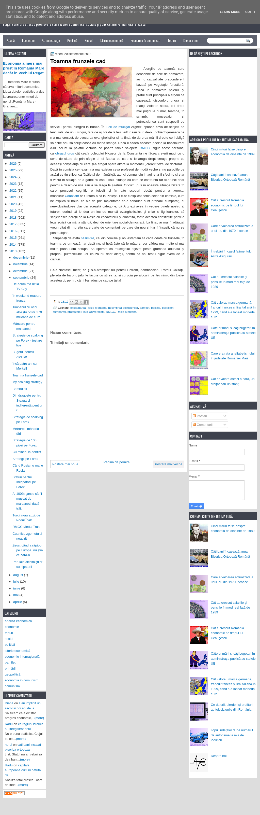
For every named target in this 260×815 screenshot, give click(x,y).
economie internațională (22, 656)
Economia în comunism (145, 40)
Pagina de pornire (117, 462)
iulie (16, 581)
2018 (13, 217)
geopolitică (12, 674)
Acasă (11, 40)
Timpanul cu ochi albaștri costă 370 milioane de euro (27, 312)
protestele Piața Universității (86, 311)
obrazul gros (64, 153)
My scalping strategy (27, 382)
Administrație (51, 40)
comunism (12, 686)
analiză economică (18, 621)
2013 (13, 251)
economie (12, 627)
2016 (13, 231)
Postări (200, 416)
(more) (39, 718)
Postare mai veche (168, 464)
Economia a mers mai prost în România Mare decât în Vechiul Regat (23, 68)
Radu (9, 724)
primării (10, 668)
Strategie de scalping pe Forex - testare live (27, 340)
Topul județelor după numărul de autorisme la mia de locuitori (232, 735)
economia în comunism (21, 680)
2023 (13, 184)
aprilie (18, 602)
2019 (13, 211)
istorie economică (17, 651)
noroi (8, 745)
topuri (9, 633)
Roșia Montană (127, 311)
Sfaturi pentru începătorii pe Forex (24, 482)
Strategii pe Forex (25, 459)
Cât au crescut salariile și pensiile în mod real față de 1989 (230, 282)
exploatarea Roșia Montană (88, 307)
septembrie (21, 277)
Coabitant (72, 196)
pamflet (144, 307)
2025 (13, 170)
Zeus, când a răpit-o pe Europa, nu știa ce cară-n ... (27, 550)
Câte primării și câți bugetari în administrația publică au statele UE (233, 333)
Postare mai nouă (65, 464)
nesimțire (87, 238)
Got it (250, 12)
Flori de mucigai (118, 127)
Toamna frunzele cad (27, 375)
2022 (13, 190)
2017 (13, 224)
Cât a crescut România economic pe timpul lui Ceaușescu (227, 205)
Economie (28, 40)
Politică (72, 40)
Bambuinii (19, 389)
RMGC (145, 148)
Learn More (230, 12)
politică (155, 307)
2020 (13, 204)
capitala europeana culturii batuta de (23, 770)
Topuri (172, 40)
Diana (9, 703)
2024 (13, 177)
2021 (13, 197)
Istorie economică (111, 40)
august (18, 575)
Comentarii (203, 425)
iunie (17, 588)
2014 (13, 244)
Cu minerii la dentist (26, 452)
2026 (13, 163)
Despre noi (190, 40)
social (9, 639)
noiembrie (20, 264)
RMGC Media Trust (26, 527)
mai (16, 595)
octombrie (20, 271)
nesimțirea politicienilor (123, 307)
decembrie (21, 257)
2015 (13, 238)
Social (88, 40)
